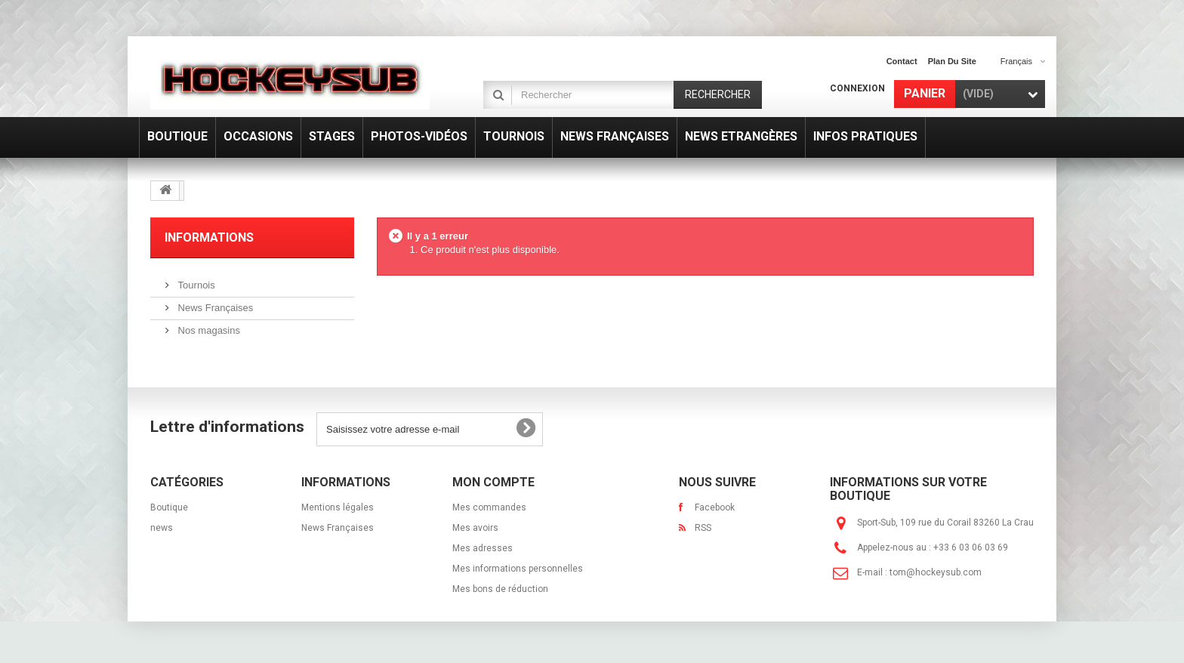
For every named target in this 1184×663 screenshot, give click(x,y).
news (161, 528)
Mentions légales (337, 507)
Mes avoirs (475, 528)
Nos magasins (207, 330)
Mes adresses (482, 548)
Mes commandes (489, 507)
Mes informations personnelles (517, 568)
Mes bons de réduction (500, 589)
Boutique (169, 507)
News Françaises (214, 307)
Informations (209, 237)
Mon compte (493, 482)
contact (901, 61)
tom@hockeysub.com (936, 572)
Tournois (195, 285)
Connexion (857, 88)
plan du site (952, 61)
